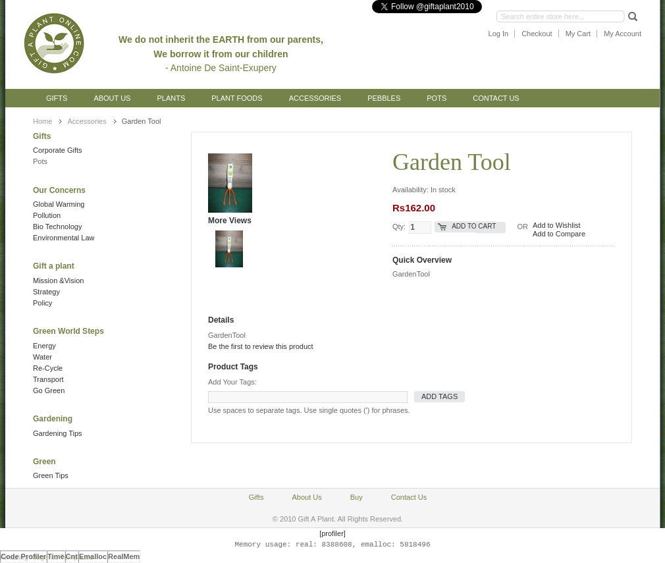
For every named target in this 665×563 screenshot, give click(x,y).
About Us (111, 98)
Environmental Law (64, 238)
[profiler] (332, 533)
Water (42, 357)
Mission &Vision (58, 280)
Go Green (49, 390)
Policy (42, 303)
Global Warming (58, 204)
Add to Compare (559, 234)
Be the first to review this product (260, 346)
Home (42, 121)
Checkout (536, 34)
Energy (44, 346)
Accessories (86, 121)
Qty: (399, 226)
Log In (499, 34)
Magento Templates (61, 557)
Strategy (46, 292)
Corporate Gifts (57, 150)
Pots (40, 161)
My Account (622, 34)
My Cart (578, 34)
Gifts (56, 98)
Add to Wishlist (557, 225)
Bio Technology (57, 226)
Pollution (47, 215)
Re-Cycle (48, 368)
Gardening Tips (57, 433)
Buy (356, 497)
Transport (48, 379)
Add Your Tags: (232, 382)
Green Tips (50, 475)
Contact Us (496, 98)
